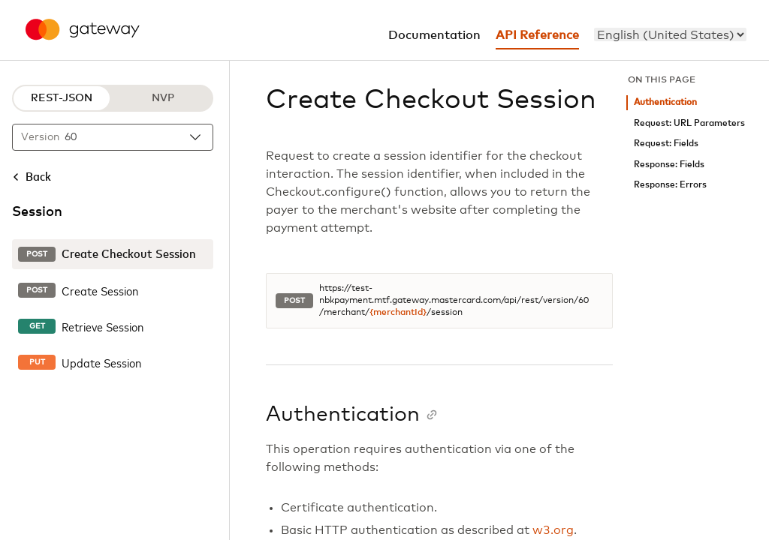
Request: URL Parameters (689, 123)
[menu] (670, 34)
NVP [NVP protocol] (163, 98)
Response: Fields (669, 165)
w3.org (553, 530)
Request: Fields (666, 143)
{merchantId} (398, 312)
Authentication (665, 102)
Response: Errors (670, 185)
